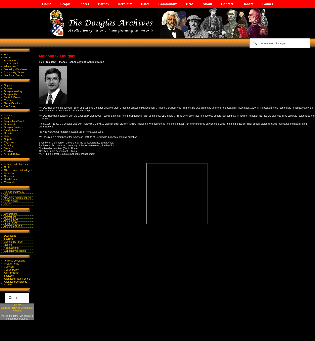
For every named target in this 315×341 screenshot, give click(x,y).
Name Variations (13, 103)
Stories (7, 148)
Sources (8, 238)
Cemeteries (10, 176)
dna (6, 195)
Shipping (8, 145)
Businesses (10, 173)
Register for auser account (11, 62)
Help (6, 54)
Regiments (9, 142)
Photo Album (11, 201)
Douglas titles (11, 94)
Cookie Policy (11, 269)
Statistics (9, 275)
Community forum (13, 241)
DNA (190, 4)
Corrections (10, 217)
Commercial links (13, 226)
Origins (8, 85)
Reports (8, 244)
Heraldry (125, 4)
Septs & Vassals (12, 97)
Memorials (9, 182)
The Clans (9, 106)
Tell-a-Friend (10, 223)
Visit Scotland (11, 247)
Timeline (8, 151)
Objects (8, 139)
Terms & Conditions (14, 260)
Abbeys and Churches (16, 164)
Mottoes (8, 100)
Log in (7, 57)
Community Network (15, 72)
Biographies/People (14, 121)
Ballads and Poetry (14, 192)
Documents (10, 124)
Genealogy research (15, 250)
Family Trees (11, 130)
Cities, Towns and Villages (18, 170)
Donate (247, 4)
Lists (6, 136)
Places (84, 4)
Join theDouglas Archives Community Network (17, 308)
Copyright (9, 266)
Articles (8, 115)
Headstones (10, 179)
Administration (11, 272)
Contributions (11, 220)
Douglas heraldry (13, 91)
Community (167, 4)
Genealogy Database (15, 69)
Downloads (10, 235)
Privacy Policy (11, 263)
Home (46, 4)
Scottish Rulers (12, 154)
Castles (8, 167)
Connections (10, 214)
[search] (279, 43)
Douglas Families (13, 127)
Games (267, 4)
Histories (8, 133)
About (207, 4)
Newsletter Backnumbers (17, 198)
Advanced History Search (17, 278)
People (65, 4)
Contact (227, 4)
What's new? (11, 66)
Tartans (8, 88)
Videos (7, 204)
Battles (103, 4)
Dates (145, 4)
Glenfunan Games (14, 75)
